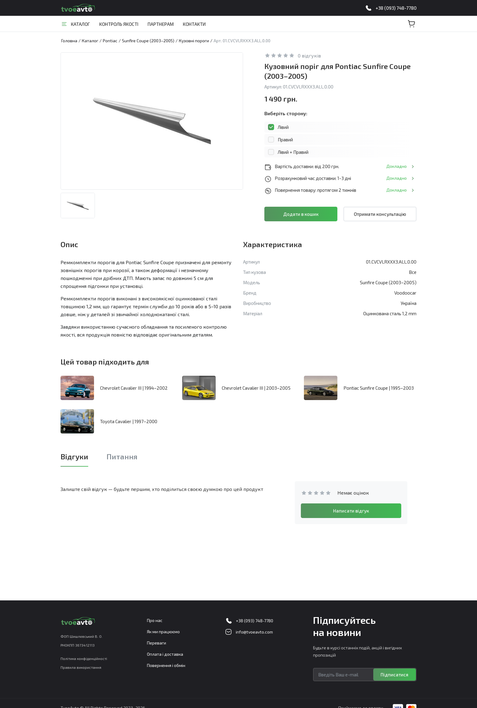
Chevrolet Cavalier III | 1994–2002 (134, 388)
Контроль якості (118, 24)
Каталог (80, 24)
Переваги (156, 642)
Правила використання (81, 667)
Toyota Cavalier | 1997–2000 (128, 421)
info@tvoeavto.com (254, 631)
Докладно (396, 166)
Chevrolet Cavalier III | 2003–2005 (256, 388)
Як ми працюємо (163, 631)
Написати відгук (351, 510)
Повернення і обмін (166, 665)
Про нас (154, 620)
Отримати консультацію (380, 214)
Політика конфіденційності (84, 658)
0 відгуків (309, 55)
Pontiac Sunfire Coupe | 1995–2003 (378, 388)
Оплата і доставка (165, 654)
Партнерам (161, 24)
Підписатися (394, 674)
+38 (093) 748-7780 (395, 8)
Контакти (194, 24)
